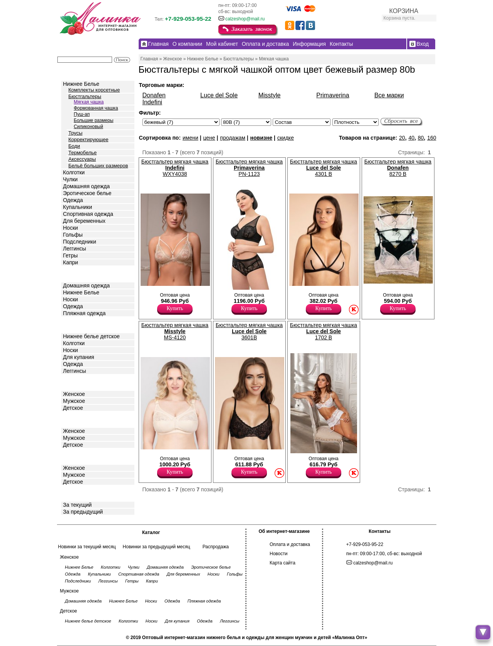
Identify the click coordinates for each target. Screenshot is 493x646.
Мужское (74, 401)
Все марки (389, 95)
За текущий (77, 505)
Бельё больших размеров (98, 166)
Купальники (77, 207)
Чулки (70, 179)
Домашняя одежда (86, 186)
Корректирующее (89, 139)
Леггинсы (74, 248)
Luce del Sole (219, 95)
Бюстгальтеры (85, 96)
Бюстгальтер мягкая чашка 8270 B (397, 168)
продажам (232, 138)
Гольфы (73, 235)
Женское (74, 394)
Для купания (78, 357)
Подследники (79, 242)
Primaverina (332, 95)
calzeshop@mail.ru (245, 19)
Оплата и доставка (290, 544)
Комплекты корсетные (94, 90)
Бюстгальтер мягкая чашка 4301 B (323, 168)
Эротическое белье (87, 193)
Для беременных (84, 221)
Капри (70, 262)
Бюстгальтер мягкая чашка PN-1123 (249, 168)
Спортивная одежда (88, 214)
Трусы (76, 133)
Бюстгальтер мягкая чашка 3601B (249, 331)
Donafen (154, 95)
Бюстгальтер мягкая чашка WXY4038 (174, 168)
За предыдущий (83, 512)
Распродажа (216, 546)
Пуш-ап (82, 114)
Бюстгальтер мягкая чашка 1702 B (323, 331)
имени (190, 138)
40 (411, 138)
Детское (74, 324)
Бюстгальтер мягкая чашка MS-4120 (174, 331)
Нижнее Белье (81, 84)
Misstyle (269, 95)
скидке (285, 138)
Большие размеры (94, 120)
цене (209, 138)
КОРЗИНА (403, 11)
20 (402, 138)
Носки (70, 228)
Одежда (73, 200)
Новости (278, 553)
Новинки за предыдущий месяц (156, 546)
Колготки (74, 172)
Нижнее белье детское (91, 336)
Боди (74, 146)
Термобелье (83, 152)
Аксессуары (82, 159)
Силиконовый (88, 126)
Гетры (70, 255)
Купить (175, 308)
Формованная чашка (96, 108)
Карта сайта (282, 563)
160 (431, 138)
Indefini (153, 102)
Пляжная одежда (84, 313)
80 (421, 138)
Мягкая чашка (89, 102)
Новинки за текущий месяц (87, 546)
